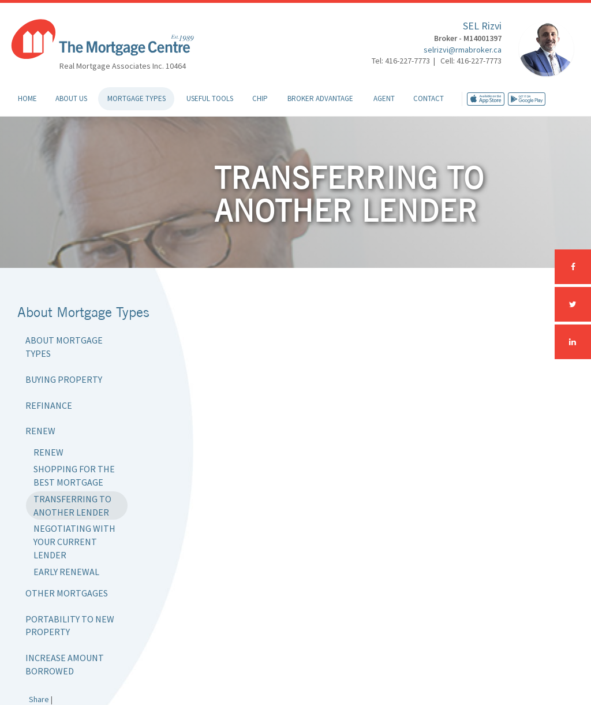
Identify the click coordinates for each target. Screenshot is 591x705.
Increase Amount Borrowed (64, 664)
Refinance (48, 405)
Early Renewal (66, 571)
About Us (71, 98)
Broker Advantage (320, 98)
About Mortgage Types (64, 346)
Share (39, 699)
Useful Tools (209, 98)
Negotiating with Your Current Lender (74, 542)
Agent (384, 98)
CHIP (260, 98)
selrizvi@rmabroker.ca (463, 49)
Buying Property (63, 379)
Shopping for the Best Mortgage (74, 475)
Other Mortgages (66, 593)
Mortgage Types (136, 98)
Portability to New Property (69, 625)
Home (27, 98)
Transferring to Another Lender (72, 505)
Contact (428, 98)
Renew (40, 431)
